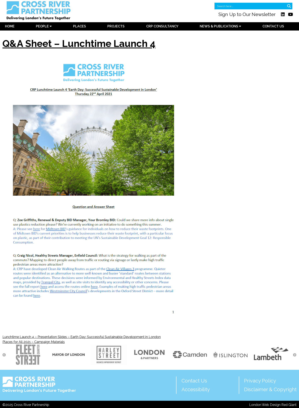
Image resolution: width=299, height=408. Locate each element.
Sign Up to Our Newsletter (247, 14)
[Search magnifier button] (289, 6)
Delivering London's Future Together (39, 384)
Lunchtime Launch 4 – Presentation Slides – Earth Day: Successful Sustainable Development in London (81, 337)
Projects (116, 26)
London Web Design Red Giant (273, 405)
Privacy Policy (260, 381)
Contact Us (273, 26)
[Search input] (250, 6)
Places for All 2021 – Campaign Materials (33, 342)
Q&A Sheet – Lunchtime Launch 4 (79, 43)
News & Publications (220, 26)
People (44, 26)
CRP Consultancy (162, 26)
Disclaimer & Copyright (270, 389)
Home (10, 26)
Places (79, 26)
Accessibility (195, 389)
